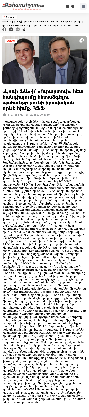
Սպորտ (11, 41)
